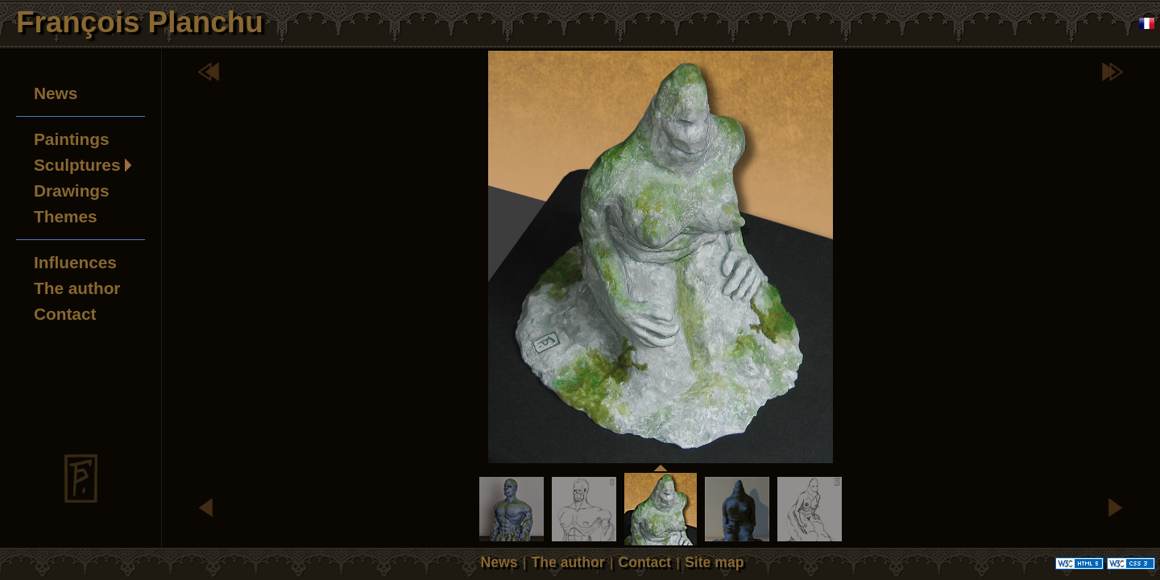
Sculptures (77, 164)
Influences (75, 262)
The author (77, 288)
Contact (65, 313)
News (55, 93)
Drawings (72, 190)
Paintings (72, 139)
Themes (65, 216)
